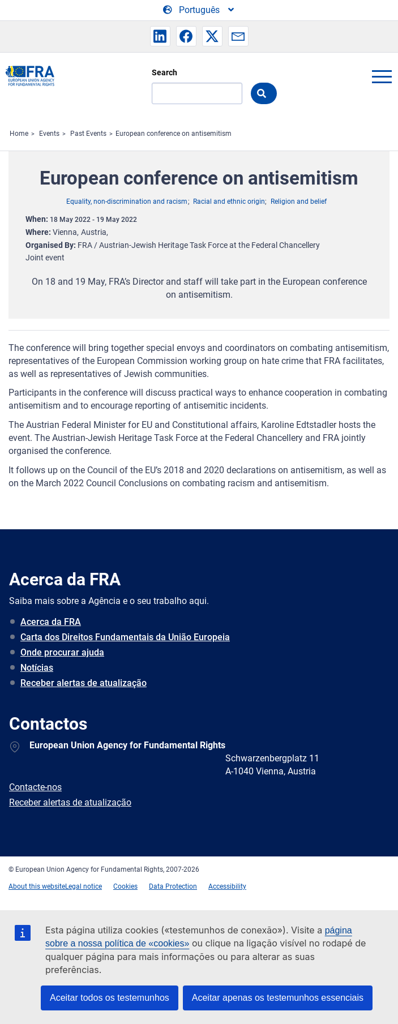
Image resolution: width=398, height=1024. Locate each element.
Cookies (125, 886)
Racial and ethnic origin (229, 201)
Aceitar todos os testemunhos (109, 997)
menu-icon (381, 76)
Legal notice (83, 886)
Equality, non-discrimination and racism (126, 201)
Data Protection (173, 886)
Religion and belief (299, 201)
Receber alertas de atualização (83, 683)
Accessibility (227, 886)
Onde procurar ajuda (62, 652)
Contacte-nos (35, 787)
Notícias (36, 667)
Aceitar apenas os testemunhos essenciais (277, 997)
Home (19, 134)
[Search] (197, 93)
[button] (160, 36)
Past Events (88, 134)
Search (164, 72)
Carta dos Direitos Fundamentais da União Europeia (125, 637)
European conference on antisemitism (173, 134)
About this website (36, 886)
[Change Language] (199, 10)
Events (49, 134)
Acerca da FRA (50, 621)
